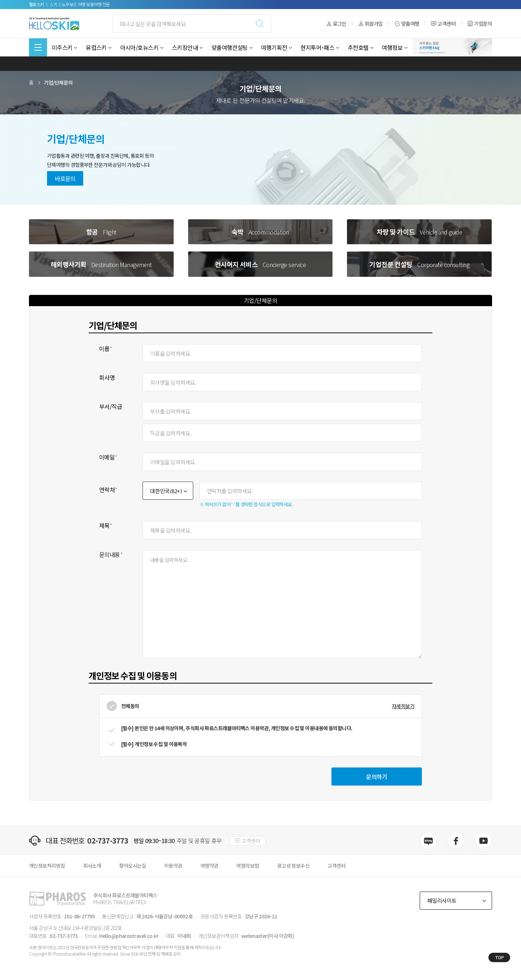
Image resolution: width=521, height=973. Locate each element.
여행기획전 (274, 47)
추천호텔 (358, 47)
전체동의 (130, 706)
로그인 (336, 23)
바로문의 (65, 178)
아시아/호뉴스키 (139, 47)
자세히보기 (403, 706)
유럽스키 (96, 47)
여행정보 (392, 47)
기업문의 (479, 23)
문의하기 (376, 776)
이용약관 (173, 865)
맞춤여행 (407, 23)
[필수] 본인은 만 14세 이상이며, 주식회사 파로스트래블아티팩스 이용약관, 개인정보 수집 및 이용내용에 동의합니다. (236, 728)
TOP (499, 957)
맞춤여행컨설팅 (229, 47)
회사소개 (92, 865)
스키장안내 (185, 47)
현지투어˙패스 (317, 47)
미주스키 (62, 47)
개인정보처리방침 (47, 865)
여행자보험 (247, 865)
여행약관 (209, 865)
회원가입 (370, 23)
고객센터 (443, 23)
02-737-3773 (107, 840)
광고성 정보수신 (293, 865)
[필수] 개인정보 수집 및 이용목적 (154, 744)
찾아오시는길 (132, 865)
